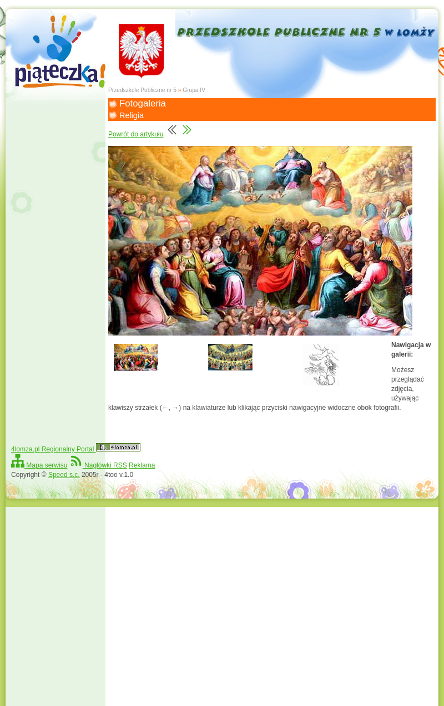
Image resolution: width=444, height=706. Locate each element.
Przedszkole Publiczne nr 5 (142, 90)
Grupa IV (194, 90)
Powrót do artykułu (135, 134)
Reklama (142, 465)
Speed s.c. (64, 475)
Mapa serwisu (39, 465)
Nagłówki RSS (98, 465)
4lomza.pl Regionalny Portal (75, 449)
